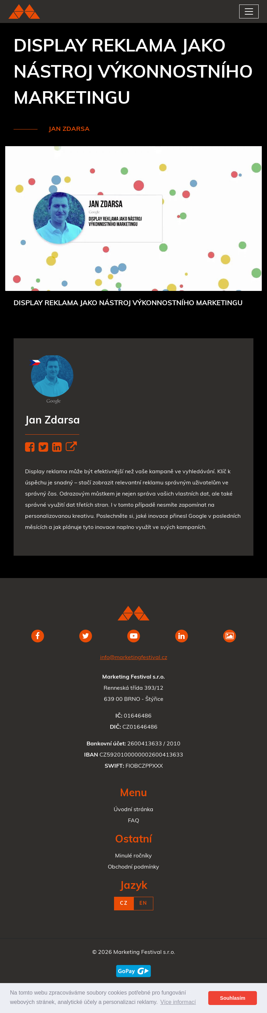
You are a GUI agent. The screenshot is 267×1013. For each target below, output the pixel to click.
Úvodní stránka (133, 810)
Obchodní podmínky (133, 867)
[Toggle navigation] (249, 11)
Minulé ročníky (133, 856)
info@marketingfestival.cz (133, 657)
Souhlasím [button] (232, 998)
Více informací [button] (178, 1002)
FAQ (133, 821)
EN (143, 903)
